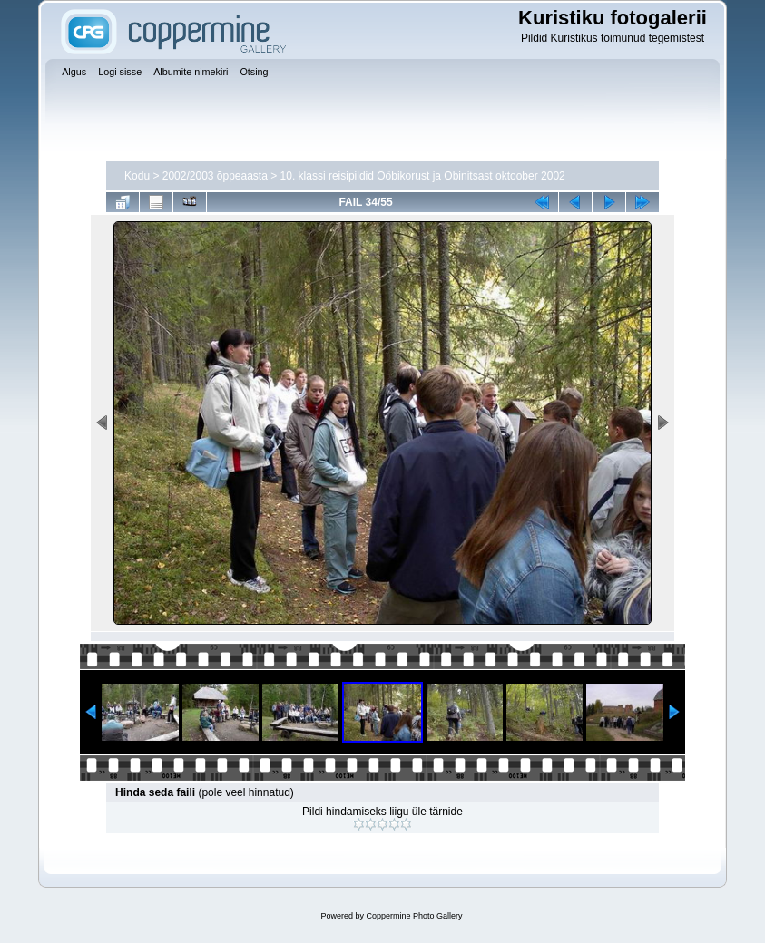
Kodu (137, 176)
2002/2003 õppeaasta (215, 176)
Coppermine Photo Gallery (414, 915)
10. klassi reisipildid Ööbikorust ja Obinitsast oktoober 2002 (422, 176)
